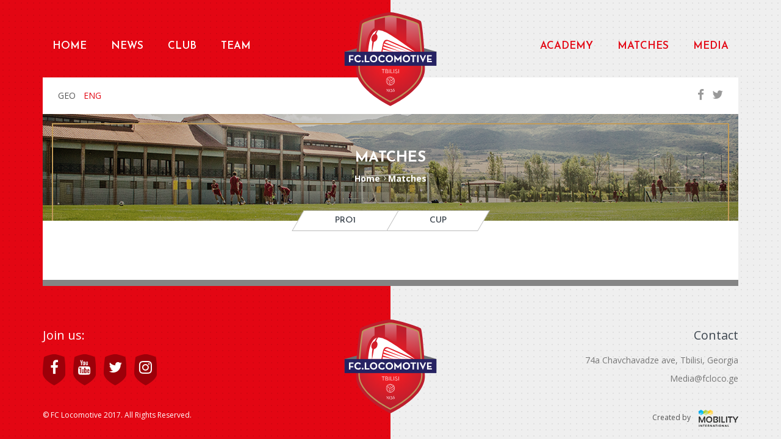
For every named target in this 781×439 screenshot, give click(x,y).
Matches (643, 46)
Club (182, 46)
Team (236, 46)
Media (711, 46)
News (127, 46)
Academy (566, 46)
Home (69, 46)
